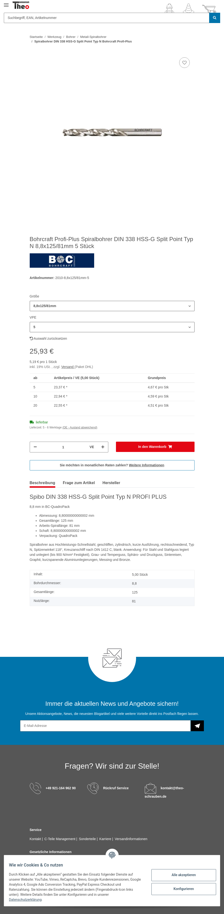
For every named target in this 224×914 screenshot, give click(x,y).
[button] (169, 9)
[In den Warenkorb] (155, 447)
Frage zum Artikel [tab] (79, 483)
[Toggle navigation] (6, 3)
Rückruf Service (116, 788)
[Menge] (63, 447)
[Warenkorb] (209, 9)
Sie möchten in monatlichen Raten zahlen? (112, 465)
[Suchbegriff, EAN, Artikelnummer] (106, 18)
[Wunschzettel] (188, 9)
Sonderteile (88, 839)
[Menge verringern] (35, 447)
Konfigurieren (181, 889)
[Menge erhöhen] (103, 447)
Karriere (105, 839)
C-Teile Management (60, 839)
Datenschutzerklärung (28, 900)
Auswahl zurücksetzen (48, 338)
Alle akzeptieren (181, 875)
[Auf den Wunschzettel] (184, 62)
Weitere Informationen (146, 465)
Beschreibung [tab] (42, 483)
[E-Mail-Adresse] (105, 725)
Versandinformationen (131, 839)
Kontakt (36, 839)
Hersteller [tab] (111, 483)
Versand (68, 367)
